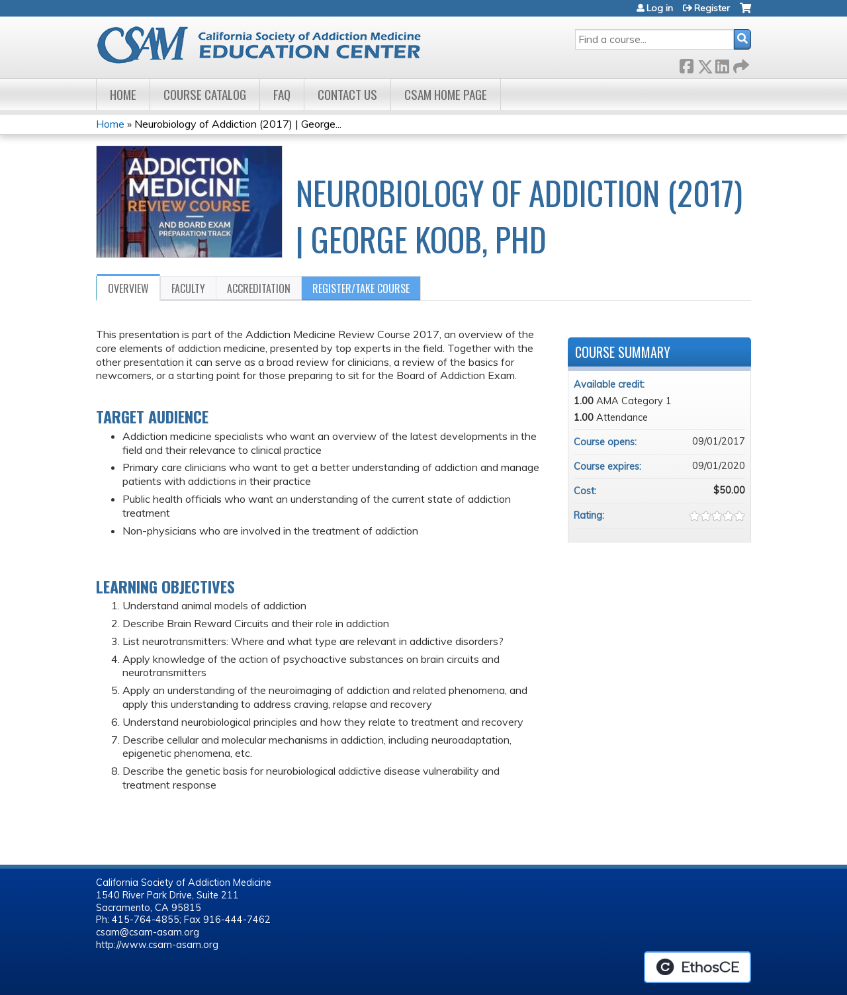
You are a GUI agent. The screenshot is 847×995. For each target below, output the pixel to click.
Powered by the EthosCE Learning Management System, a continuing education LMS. (697, 967)
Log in (659, 8)
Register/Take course (361, 288)
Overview (128, 288)
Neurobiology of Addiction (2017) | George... (237, 123)
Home (123, 94)
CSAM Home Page (445, 94)
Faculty (188, 288)
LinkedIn (722, 63)
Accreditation (258, 288)
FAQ (281, 94)
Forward (739, 63)
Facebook (686, 63)
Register (712, 8)
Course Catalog (204, 94)
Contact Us (347, 94)
